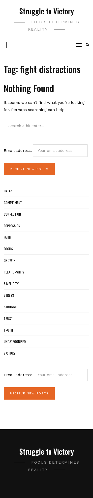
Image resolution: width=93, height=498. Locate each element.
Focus (8, 248)
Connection (12, 214)
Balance (10, 190)
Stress (9, 295)
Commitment (13, 202)
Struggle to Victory (46, 11)
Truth (8, 330)
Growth (10, 260)
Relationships (14, 271)
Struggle (11, 306)
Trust (8, 318)
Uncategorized (15, 341)
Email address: (46, 150)
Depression (12, 225)
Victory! (10, 353)
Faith (7, 237)
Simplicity (11, 283)
